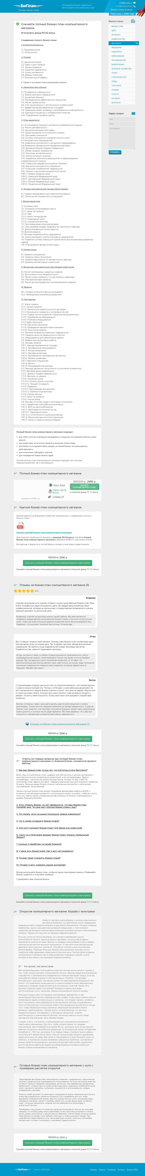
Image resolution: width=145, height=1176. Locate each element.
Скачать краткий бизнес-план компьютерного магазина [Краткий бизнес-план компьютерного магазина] (44, 532)
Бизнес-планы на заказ (121, 9)
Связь (114, 81)
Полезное (111, 1169)
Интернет (116, 35)
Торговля (116, 86)
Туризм (115, 90)
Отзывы (93, 1169)
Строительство (119, 77)
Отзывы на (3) (60, 724)
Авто (114, 31)
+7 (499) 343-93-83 (123, 6)
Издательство (118, 39)
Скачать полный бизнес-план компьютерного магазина (57, 562)
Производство (119, 60)
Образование (118, 56)
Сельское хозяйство (122, 69)
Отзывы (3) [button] (58, 496)
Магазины (116, 43)
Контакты (116, 103)
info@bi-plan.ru (125, 2)
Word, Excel (58, 485)
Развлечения (118, 64)
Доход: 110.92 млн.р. (59, 491)
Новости (102, 1169)
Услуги (115, 94)
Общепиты (117, 52)
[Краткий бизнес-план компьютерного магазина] (20, 526)
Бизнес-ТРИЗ (117, 26)
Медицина (117, 47)
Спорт (114, 73)
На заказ (116, 98)
